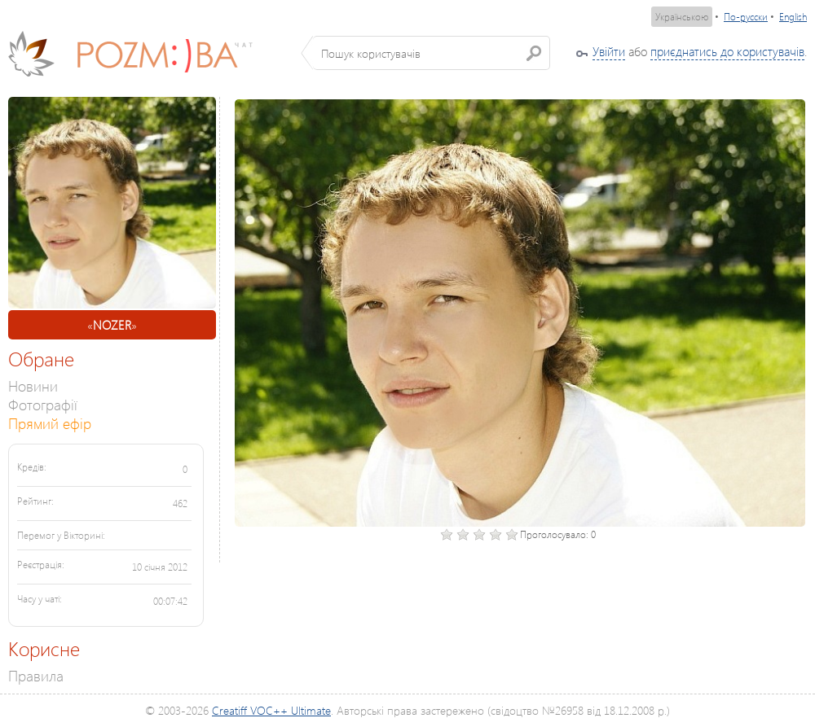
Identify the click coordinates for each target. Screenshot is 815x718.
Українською (681, 17)
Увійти (609, 51)
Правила (36, 675)
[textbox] (431, 53)
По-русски (746, 17)
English (793, 17)
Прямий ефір (49, 423)
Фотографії (42, 404)
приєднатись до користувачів (727, 51)
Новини (33, 385)
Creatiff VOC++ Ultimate (271, 710)
